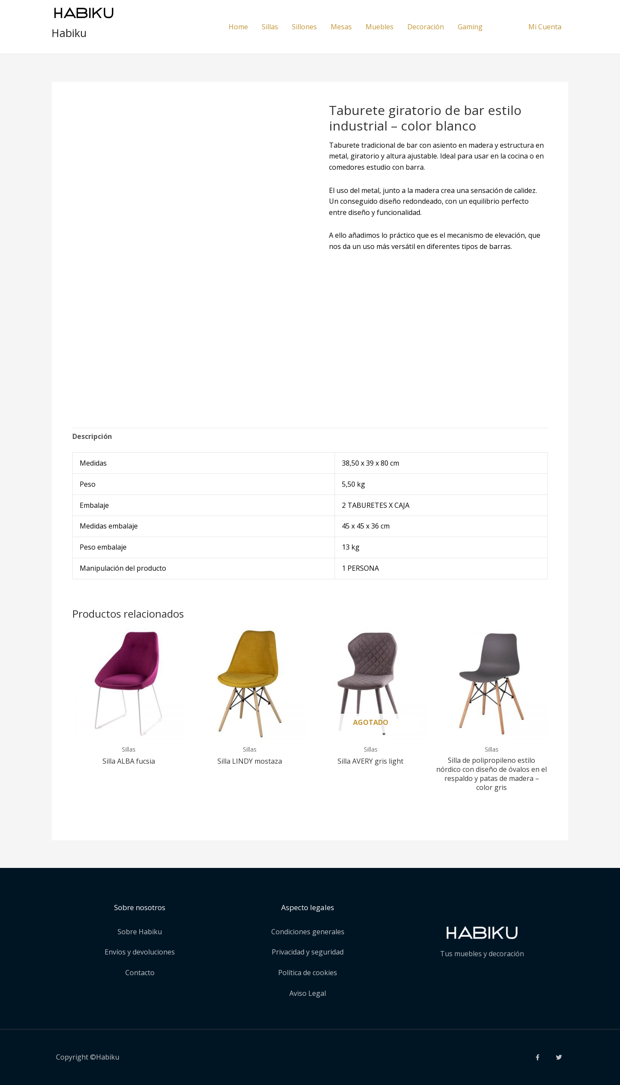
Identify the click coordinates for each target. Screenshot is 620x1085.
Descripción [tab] (92, 436)
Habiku (69, 32)
